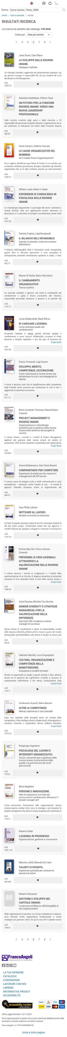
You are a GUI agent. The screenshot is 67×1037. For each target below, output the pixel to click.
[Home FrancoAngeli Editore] (13, 4)
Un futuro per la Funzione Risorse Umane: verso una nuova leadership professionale (36, 108)
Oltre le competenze (33, 708)
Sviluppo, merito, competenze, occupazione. (36, 368)
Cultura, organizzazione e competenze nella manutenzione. (36, 663)
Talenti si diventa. (31, 867)
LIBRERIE (8, 987)
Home (4, 15)
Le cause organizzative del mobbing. (37, 152)
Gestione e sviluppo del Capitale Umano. (34, 900)
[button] (31, 3)
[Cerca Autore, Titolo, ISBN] (35, 10)
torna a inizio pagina (33, 1032)
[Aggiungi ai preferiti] (38, 84)
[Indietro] (16, 42)
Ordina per (20, 34)
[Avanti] (50, 42)
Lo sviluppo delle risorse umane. (36, 62)
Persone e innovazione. (34, 791)
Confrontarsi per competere (38, 470)
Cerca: (4, 9)
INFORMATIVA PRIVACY (16, 991)
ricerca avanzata (17, 15)
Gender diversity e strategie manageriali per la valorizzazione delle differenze (38, 612)
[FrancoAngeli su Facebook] (3, 966)
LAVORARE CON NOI (14, 983)
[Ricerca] (63, 10)
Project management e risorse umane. (34, 420)
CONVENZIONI (11, 980)
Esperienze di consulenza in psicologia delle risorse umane (37, 198)
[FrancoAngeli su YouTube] (14, 966)
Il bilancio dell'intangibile (37, 238)
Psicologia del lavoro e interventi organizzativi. (36, 752)
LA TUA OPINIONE (13, 972)
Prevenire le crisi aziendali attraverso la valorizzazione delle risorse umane (38, 563)
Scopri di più (56, 342)
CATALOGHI (10, 976)
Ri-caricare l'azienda (33, 323)
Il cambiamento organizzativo (29, 282)
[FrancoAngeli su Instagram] (11, 966)
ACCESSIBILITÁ (11, 995)
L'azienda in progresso (34, 836)
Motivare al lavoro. (32, 512)
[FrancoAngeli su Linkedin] (7, 966)
